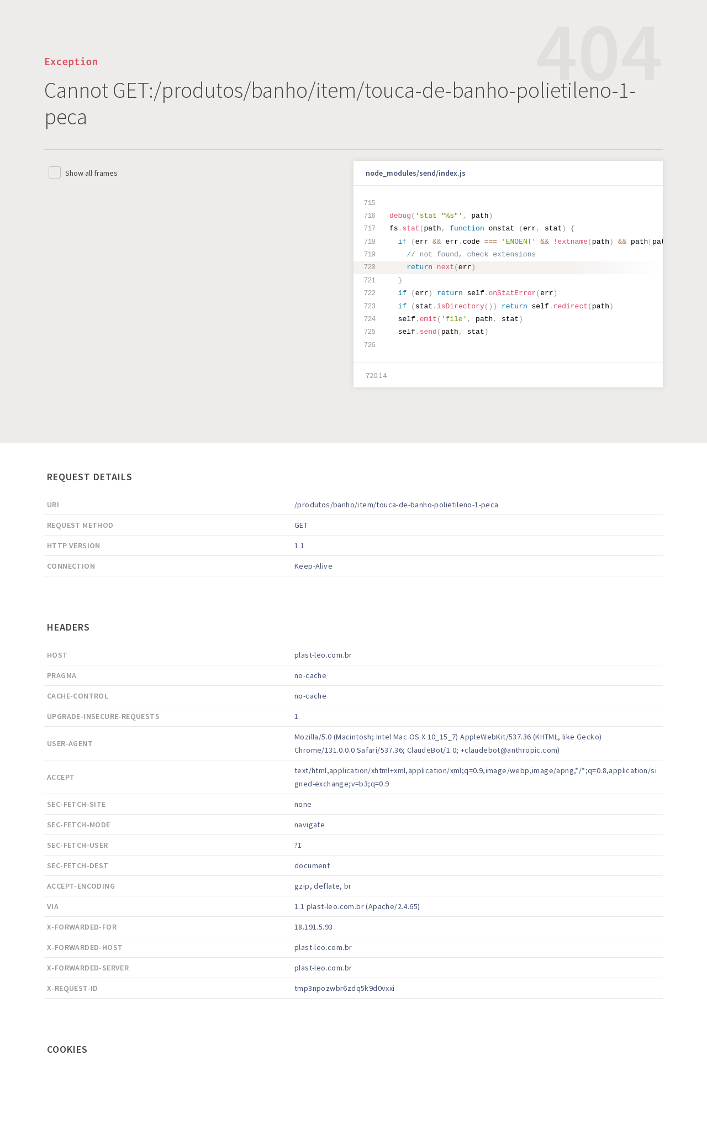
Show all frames (91, 173)
